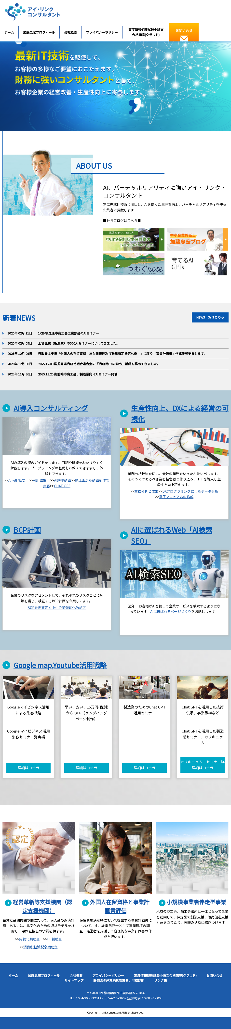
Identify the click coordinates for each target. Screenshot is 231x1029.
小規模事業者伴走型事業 (196, 902)
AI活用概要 (16, 480)
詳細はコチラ (28, 767)
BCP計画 (27, 530)
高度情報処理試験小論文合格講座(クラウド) (145, 32)
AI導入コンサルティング (51, 408)
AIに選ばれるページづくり (170, 611)
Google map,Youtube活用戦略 (60, 665)
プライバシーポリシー (102, 32)
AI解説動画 (62, 480)
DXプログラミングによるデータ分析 (190, 491)
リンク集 (160, 980)
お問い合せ (183, 34)
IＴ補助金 (54, 939)
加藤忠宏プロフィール (39, 32)
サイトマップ (73, 980)
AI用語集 (39, 480)
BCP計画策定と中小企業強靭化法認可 (56, 607)
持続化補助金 (29, 939)
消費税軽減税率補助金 (40, 946)
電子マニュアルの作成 (176, 496)
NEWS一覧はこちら (210, 317)
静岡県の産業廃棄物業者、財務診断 (118, 980)
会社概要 (70, 32)
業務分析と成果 (146, 491)
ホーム (9, 32)
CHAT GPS (62, 485)
